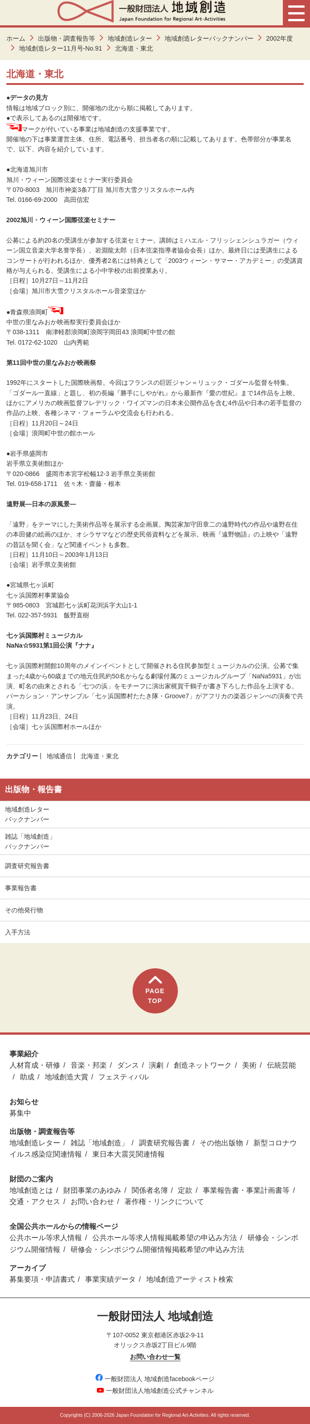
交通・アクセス (35, 1201)
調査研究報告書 (27, 865)
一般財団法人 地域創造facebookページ (155, 1378)
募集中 (20, 1113)
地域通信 (59, 756)
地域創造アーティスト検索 (189, 1279)
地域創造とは (31, 1190)
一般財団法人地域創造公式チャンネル (155, 1390)
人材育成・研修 (35, 1065)
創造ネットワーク (203, 1065)
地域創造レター (130, 38)
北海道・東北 (100, 756)
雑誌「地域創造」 (100, 1143)
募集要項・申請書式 (42, 1279)
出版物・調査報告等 (66, 38)
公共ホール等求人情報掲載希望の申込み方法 (164, 1238)
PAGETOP (155, 990)
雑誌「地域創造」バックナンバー (30, 841)
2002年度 (279, 38)
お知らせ (24, 1102)
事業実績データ (110, 1279)
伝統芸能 (281, 1065)
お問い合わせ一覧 (155, 1356)
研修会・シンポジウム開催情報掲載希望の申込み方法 (157, 1249)
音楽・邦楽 (89, 1065)
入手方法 (17, 932)
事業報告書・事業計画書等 (246, 1190)
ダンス (128, 1065)
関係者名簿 (150, 1190)
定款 (185, 1190)
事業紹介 (24, 1054)
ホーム (15, 38)
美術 (249, 1065)
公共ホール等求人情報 (46, 1238)
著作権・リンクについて (164, 1201)
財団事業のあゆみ (92, 1190)
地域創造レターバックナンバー (209, 38)
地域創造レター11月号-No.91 (60, 48)
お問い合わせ (92, 1201)
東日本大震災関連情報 (128, 1154)
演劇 (156, 1065)
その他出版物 (221, 1143)
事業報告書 (21, 888)
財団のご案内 (31, 1179)
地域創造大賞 (66, 1077)
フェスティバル (123, 1077)
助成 (27, 1077)
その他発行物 (24, 910)
